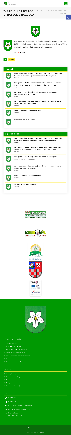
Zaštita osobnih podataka (14, 362)
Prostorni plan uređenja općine (15, 377)
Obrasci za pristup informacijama (16, 352)
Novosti (11, 59)
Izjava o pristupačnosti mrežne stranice (18, 355)
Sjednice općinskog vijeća (14, 386)
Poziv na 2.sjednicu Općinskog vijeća (27, 110)
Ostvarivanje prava (12, 343)
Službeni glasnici (11, 380)
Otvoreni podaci (11, 358)
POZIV (21, 53)
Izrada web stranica (32, 432)
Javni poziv (9, 383)
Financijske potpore (12, 373)
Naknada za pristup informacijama (16, 349)
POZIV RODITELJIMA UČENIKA (25, 120)
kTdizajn (41, 432)
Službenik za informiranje (14, 346)
